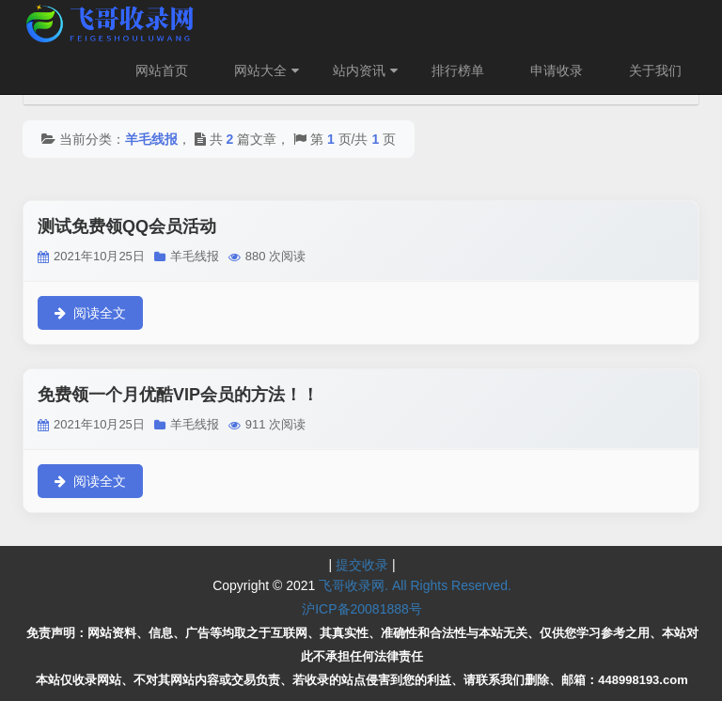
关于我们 (655, 70)
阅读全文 (90, 312)
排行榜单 (458, 70)
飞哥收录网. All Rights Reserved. (415, 585)
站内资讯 (367, 70)
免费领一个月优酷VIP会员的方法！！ (178, 394)
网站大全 (269, 70)
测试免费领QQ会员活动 (127, 226)
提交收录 (362, 564)
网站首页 (161, 70)
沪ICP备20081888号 (362, 608)
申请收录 (556, 70)
